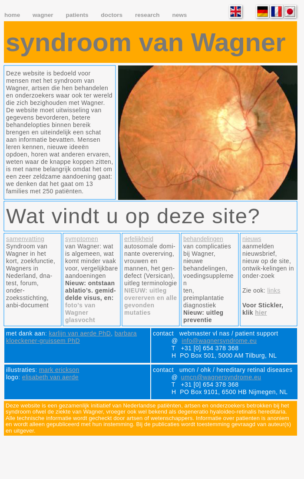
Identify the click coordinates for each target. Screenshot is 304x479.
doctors (112, 15)
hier (261, 312)
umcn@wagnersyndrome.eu (221, 377)
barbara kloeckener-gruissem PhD (71, 337)
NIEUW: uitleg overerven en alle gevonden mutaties (150, 301)
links (273, 290)
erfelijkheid (138, 238)
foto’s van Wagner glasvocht (80, 312)
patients (78, 15)
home (13, 15)
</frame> (59, 132)
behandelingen (203, 238)
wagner (44, 15)
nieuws (251, 238)
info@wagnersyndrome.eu (219, 340)
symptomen (81, 238)
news (179, 15)
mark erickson (59, 369)
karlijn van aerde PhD (80, 333)
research (148, 15)
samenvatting (25, 238)
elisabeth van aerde (50, 377)
